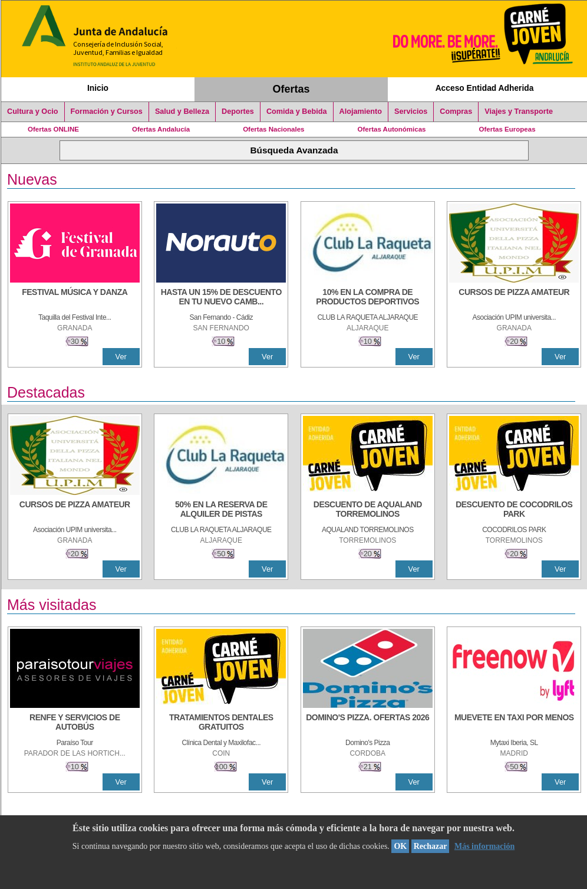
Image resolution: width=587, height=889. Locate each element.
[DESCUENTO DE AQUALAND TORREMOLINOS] (368, 510)
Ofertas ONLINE (53, 129)
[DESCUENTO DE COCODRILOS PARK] (514, 510)
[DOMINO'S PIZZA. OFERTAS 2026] (368, 723)
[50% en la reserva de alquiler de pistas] (221, 510)
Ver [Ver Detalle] (121, 356)
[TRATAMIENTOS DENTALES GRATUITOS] (221, 723)
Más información (484, 846)
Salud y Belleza (182, 111)
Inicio (97, 88)
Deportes (238, 111)
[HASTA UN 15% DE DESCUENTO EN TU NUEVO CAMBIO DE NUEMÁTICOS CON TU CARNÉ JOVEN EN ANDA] (221, 298)
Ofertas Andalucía (161, 129)
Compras (456, 111)
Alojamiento (360, 111)
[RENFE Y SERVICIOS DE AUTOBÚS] (75, 723)
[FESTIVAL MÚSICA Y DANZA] (75, 298)
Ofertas (291, 89)
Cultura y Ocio (32, 111)
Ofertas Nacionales (273, 129)
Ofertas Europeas (507, 129)
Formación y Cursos (107, 111)
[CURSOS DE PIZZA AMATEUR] (514, 298)
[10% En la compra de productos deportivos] (368, 298)
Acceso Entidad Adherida (485, 88)
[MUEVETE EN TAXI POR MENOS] (514, 723)
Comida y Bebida (296, 111)
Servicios (410, 111)
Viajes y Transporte (518, 111)
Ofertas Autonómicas (391, 129)
